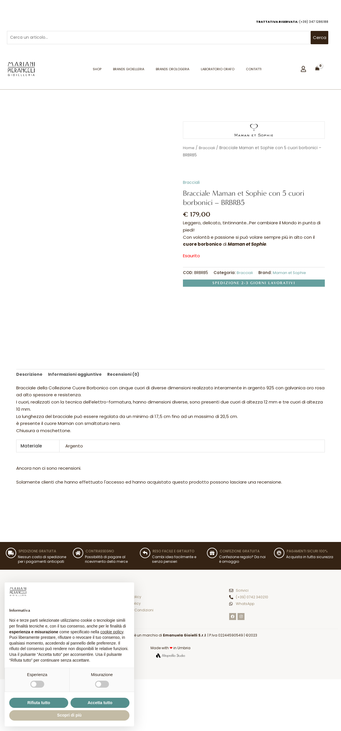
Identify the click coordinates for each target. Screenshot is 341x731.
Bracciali (207, 149)
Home (188, 149)
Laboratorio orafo (217, 70)
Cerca (319, 38)
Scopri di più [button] (69, 715)
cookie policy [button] (111, 632)
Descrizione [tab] (29, 376)
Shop (97, 70)
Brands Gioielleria (128, 70)
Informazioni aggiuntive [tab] (76, 376)
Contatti (254, 70)
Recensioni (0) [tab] (126, 376)
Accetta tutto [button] (100, 702)
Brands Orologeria (172, 70)
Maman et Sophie (290, 274)
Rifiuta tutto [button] (38, 702)
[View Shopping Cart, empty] (317, 69)
